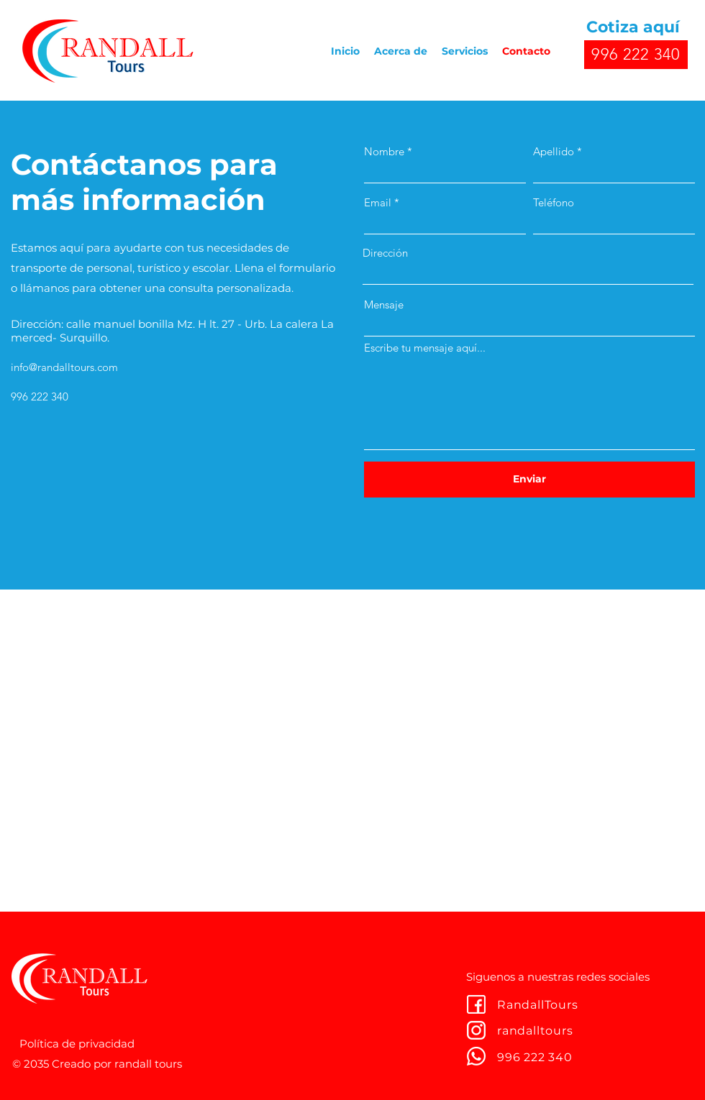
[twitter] (476, 1030)
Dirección (385, 252)
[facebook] (476, 1004)
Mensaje (384, 304)
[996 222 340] (636, 54)
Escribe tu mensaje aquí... (425, 347)
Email (377, 202)
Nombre (384, 151)
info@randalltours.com (64, 367)
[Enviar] (529, 480)
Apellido (553, 151)
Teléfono (553, 202)
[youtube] (476, 1056)
